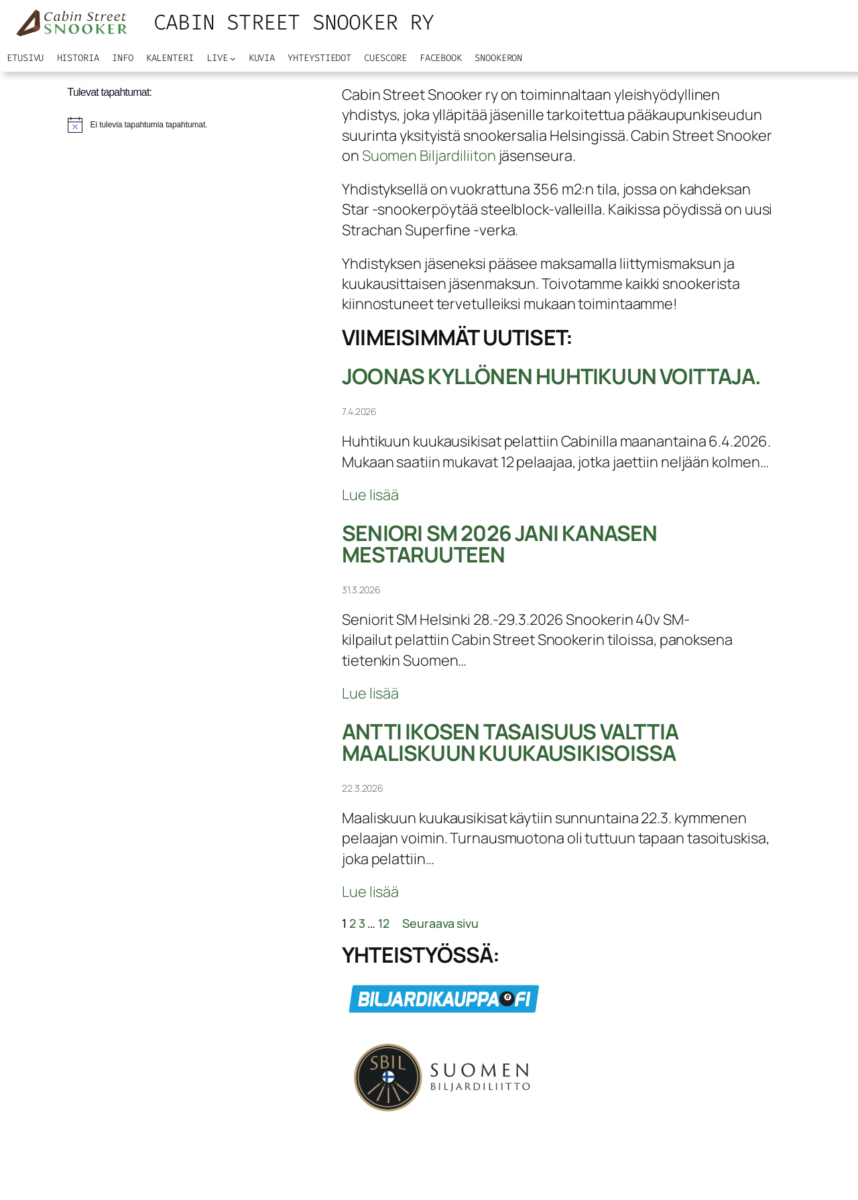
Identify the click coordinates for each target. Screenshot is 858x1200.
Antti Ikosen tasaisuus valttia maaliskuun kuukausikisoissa (510, 742)
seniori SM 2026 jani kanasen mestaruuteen (500, 544)
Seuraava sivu (440, 923)
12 (383, 923)
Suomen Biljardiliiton (429, 155)
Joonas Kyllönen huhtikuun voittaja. (551, 376)
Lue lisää (370, 495)
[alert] (138, 125)
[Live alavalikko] (232, 58)
